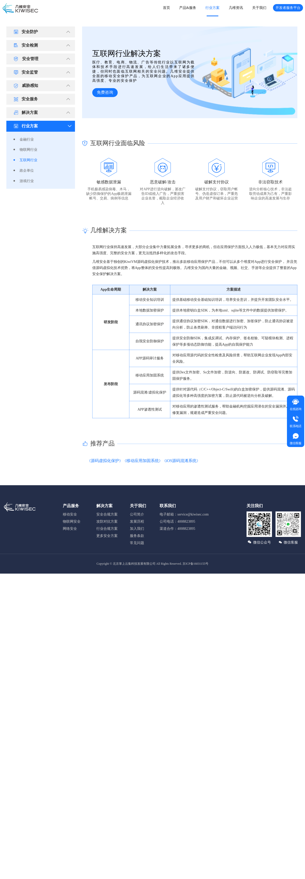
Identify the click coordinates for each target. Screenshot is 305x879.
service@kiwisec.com (193, 514)
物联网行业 (28, 150)
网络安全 (70, 529)
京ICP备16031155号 (195, 563)
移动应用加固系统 (142, 460)
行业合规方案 (107, 529)
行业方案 (212, 8)
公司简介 (137, 514)
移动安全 (70, 514)
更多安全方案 (107, 536)
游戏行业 (27, 181)
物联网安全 (72, 521)
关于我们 (259, 8)
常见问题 (137, 543)
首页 (166, 8)
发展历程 (137, 521)
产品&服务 (187, 8)
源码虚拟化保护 (105, 460)
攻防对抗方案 (107, 521)
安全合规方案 (107, 514)
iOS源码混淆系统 (181, 460)
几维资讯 (236, 8)
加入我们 (137, 529)
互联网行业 (28, 160)
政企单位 (27, 170)
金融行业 (27, 139)
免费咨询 (105, 92)
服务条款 (137, 536)
